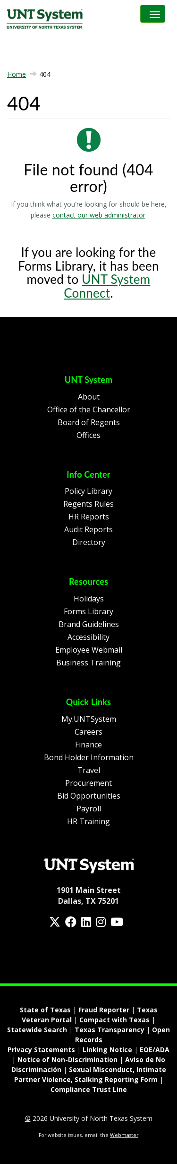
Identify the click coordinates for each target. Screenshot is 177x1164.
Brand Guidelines (89, 624)
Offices (88, 435)
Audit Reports (88, 529)
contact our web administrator (98, 214)
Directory (88, 542)
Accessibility (88, 637)
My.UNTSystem (88, 719)
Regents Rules (88, 504)
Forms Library (88, 611)
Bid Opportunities (88, 796)
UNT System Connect (107, 286)
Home (16, 74)
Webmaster (124, 1135)
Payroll (88, 808)
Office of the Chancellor (88, 409)
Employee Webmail (88, 650)
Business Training (88, 662)
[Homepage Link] (89, 865)
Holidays (89, 598)
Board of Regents (89, 422)
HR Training (88, 821)
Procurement (88, 783)
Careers (88, 732)
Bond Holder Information (89, 757)
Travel (88, 770)
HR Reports (88, 516)
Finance (88, 744)
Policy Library (88, 491)
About (89, 396)
